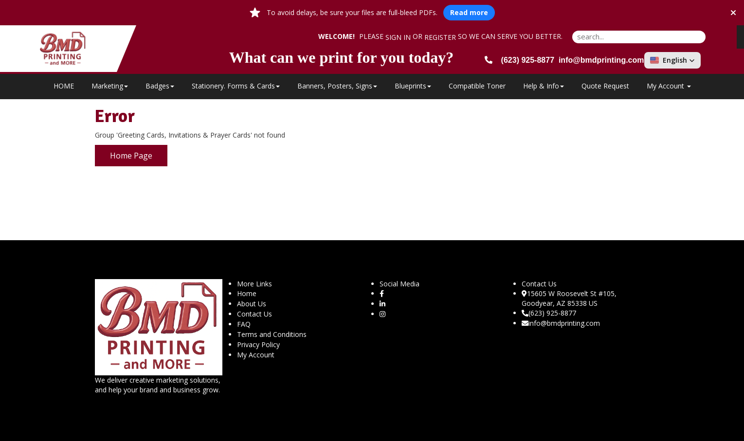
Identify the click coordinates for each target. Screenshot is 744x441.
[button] (672, 60)
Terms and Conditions (272, 334)
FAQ (244, 324)
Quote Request (605, 85)
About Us (251, 303)
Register (440, 37)
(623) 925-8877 (549, 313)
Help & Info (543, 85)
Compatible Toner (477, 85)
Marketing (109, 85)
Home (246, 293)
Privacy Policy (258, 344)
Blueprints (413, 85)
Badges (159, 85)
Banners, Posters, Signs (337, 85)
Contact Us (254, 313)
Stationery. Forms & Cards (236, 85)
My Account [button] (669, 85)
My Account (255, 354)
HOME (64, 85)
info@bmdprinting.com (561, 323)
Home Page (131, 155)
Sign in (398, 37)
